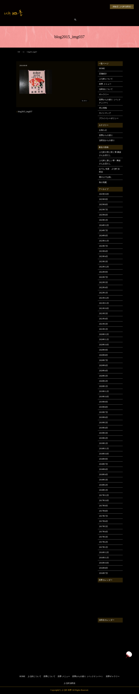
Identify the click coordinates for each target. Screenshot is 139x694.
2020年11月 (104, 339)
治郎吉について (106, 89)
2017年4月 (103, 532)
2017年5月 (103, 526)
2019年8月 (103, 407)
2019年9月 (103, 402)
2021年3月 (103, 324)
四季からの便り (33, 19)
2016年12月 (104, 552)
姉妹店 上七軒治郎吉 (122, 7)
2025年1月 (103, 220)
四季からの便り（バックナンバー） (110, 101)
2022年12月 (104, 267)
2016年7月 (103, 573)
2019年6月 (103, 417)
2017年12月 (104, 495)
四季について (71, 6)
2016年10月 (104, 563)
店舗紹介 (103, 74)
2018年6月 (103, 469)
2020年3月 (103, 376)
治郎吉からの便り (49, 19)
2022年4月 (103, 287)
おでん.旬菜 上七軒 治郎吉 (109, 170)
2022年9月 (103, 272)
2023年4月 (103, 256)
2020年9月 (103, 350)
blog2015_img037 (25, 112)
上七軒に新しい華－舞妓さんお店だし (110, 162)
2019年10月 (104, 397)
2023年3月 (103, 261)
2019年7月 (103, 412)
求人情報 (103, 108)
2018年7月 (103, 464)
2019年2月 (103, 438)
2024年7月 (103, 230)
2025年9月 (103, 199)
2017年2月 (103, 542)
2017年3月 (103, 537)
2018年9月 (103, 459)
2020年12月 (104, 334)
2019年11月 (104, 391)
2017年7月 (103, 516)
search (75, 19)
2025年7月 (103, 210)
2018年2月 (103, 485)
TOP (19, 52)
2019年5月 (103, 422)
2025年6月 (103, 215)
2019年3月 (103, 433)
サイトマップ (105, 113)
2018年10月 (104, 454)
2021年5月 (103, 313)
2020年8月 (103, 355)
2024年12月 (104, 225)
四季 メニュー (87, 6)
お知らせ (41, 6)
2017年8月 (103, 511)
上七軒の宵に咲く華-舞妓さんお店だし (110, 153)
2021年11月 (104, 303)
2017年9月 (103, 506)
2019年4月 (103, 428)
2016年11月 (104, 558)
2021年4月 (103, 319)
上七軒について (55, 6)
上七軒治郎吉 (69, 683)
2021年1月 (103, 329)
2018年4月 (103, 474)
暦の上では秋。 (106, 177)
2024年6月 (103, 235)
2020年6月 (103, 365)
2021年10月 (104, 308)
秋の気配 (103, 182)
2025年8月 (103, 204)
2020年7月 (103, 360)
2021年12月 (104, 298)
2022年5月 (103, 282)
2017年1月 (103, 547)
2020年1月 (103, 386)
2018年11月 (104, 448)
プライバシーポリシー (109, 118)
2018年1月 (103, 490)
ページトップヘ (129, 654)
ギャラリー (104, 94)
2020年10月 (104, 345)
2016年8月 (103, 568)
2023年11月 (104, 241)
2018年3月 (103, 480)
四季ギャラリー (65, 19)
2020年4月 (103, 371)
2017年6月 (103, 521)
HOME (30, 6)
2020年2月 (103, 381)
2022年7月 (103, 277)
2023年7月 (103, 246)
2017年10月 (104, 500)
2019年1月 (103, 443)
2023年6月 (103, 251)
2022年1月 (103, 293)
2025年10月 (104, 194)
